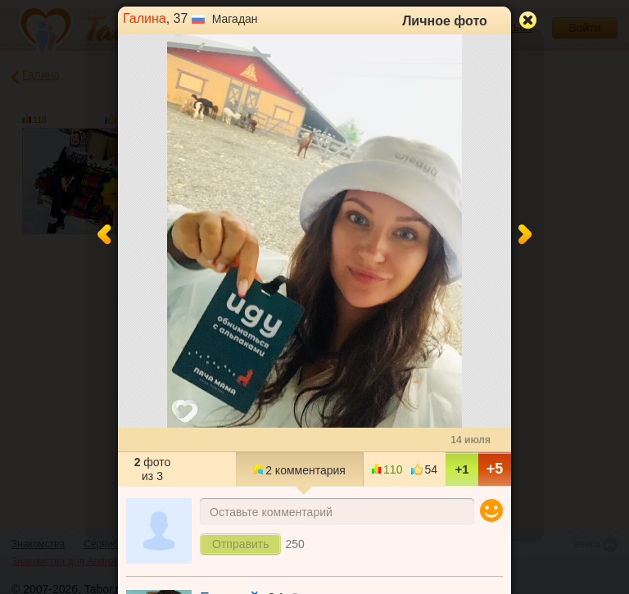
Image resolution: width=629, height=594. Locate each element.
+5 (495, 468)
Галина (144, 18)
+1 (461, 469)
